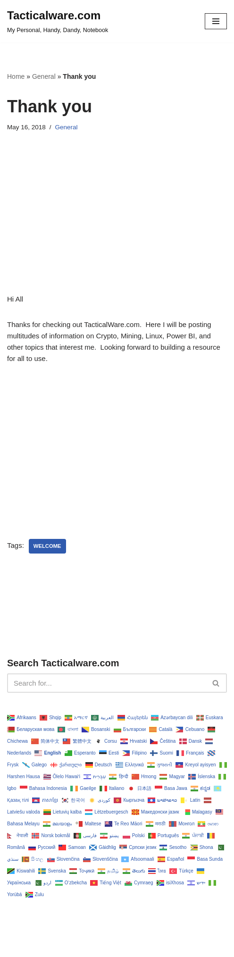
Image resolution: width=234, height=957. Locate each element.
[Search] (106, 683)
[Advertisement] (117, 227)
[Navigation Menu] (216, 21)
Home (16, 76)
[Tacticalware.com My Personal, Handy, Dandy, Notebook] (57, 21)
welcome (47, 546)
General (44, 76)
